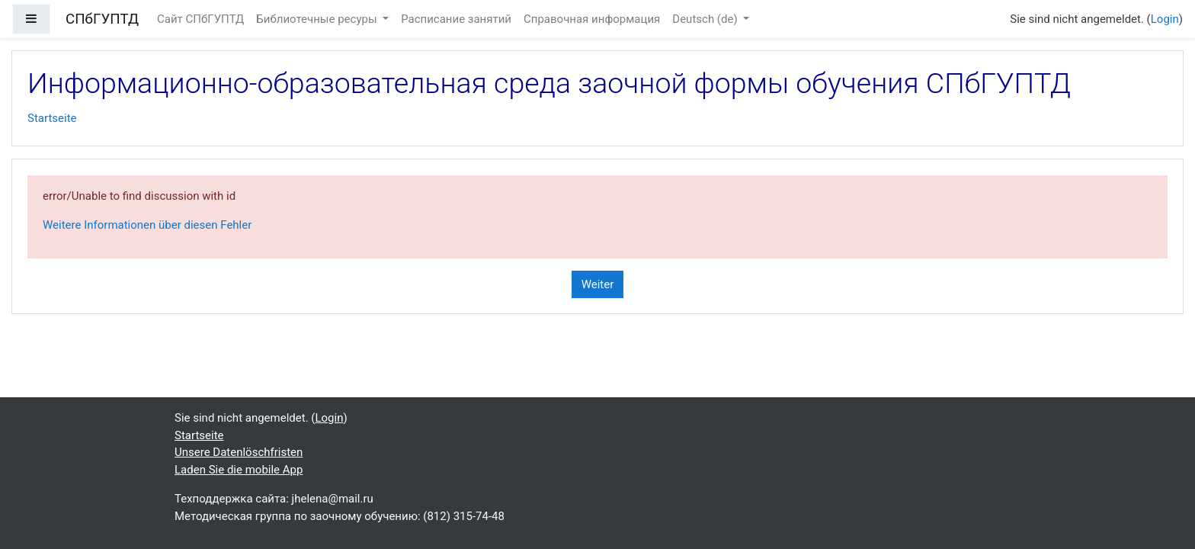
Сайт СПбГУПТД (200, 19)
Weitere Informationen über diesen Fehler (147, 225)
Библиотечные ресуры (318, 19)
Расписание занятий (456, 19)
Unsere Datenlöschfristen (239, 452)
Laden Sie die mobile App (239, 470)
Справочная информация (592, 19)
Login (1165, 19)
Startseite (52, 118)
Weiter (597, 284)
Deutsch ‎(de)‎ (706, 19)
